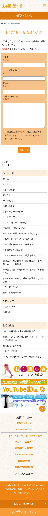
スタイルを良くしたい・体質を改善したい (22, 255)
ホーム (6, 179)
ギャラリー (8, 195)
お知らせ (7, 312)
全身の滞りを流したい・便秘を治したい (21, 244)
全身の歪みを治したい (13, 250)
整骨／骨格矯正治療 (12, 292)
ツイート (6, 165)
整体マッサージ (24, 423)
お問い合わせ (9, 206)
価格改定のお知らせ (12, 345)
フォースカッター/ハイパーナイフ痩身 (24, 436)
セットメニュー (10, 184)
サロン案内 (8, 201)
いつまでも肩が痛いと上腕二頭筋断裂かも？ (23, 357)
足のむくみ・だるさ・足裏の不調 (18, 239)
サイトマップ (9, 217)
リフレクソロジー (24, 429)
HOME (3, 24)
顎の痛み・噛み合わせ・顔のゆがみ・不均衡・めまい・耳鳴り (22, 262)
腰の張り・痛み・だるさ (14, 228)
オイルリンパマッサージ (24, 454)
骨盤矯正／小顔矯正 (24, 448)
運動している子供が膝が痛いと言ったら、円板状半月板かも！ (23, 338)
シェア (5, 162)
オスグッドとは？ (11, 351)
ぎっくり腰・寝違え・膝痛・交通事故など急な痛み (23, 280)
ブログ (6, 317)
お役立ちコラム (10, 306)
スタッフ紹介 (9, 190)
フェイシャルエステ (24, 442)
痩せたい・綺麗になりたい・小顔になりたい (23, 233)
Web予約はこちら (24, 512)
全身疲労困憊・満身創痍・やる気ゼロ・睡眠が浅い (23, 271)
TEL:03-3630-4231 (24, 503)
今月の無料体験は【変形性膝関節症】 (20, 331)
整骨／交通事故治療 (24, 467)
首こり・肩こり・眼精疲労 (15, 222)
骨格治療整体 (24, 461)
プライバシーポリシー (13, 212)
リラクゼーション (11, 287)
